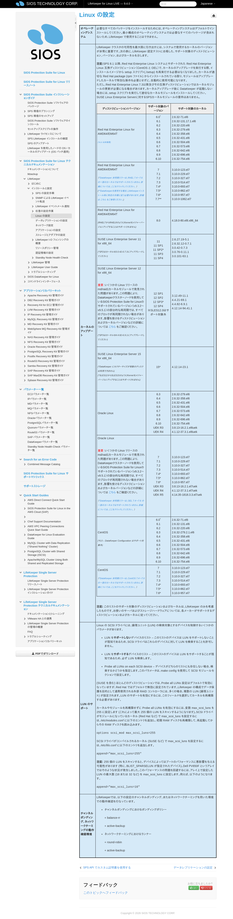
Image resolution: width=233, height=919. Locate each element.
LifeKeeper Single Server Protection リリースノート (48, 582)
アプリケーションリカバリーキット (40, 290)
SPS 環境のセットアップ (38, 116)
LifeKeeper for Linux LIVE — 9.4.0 (110, 3)
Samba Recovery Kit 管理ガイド (43, 366)
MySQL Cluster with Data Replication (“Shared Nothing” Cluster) (46, 544)
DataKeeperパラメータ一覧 (43, 441)
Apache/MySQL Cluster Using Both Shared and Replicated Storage (45, 561)
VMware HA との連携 (37, 618)
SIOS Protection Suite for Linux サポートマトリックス (46, 475)
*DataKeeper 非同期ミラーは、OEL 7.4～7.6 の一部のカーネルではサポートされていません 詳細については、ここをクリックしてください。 (121, 505)
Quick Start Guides (34, 495)
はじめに (34, 183)
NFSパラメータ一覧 (38, 413)
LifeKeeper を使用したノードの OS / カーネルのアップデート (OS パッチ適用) (49, 150)
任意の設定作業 (42, 211)
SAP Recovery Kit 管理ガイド (41, 370)
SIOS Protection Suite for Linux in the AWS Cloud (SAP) (46, 509)
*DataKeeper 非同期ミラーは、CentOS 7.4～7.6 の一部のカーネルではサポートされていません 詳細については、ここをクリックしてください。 (121, 582)
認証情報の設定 (45, 252)
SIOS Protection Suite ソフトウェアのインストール (49, 122)
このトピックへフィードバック (105, 892)
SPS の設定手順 (42, 193)
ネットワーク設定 (44, 225)
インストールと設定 (39, 188)
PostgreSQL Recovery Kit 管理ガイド (46, 351)
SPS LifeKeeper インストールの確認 (48, 138)
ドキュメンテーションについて (43, 169)
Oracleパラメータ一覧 (40, 418)
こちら (112, 326)
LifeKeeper (31, 179)
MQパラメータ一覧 (38, 408)
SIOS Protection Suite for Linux (44, 72)
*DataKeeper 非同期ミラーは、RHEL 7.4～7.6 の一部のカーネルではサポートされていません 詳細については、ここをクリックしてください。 (120, 182)
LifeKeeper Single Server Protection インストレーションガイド (46, 590)
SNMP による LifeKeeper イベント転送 (50, 199)
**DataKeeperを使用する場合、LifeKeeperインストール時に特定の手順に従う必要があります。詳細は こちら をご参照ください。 (121, 195)
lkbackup (33, 174)
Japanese (208, 3)
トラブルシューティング (41, 272)
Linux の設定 (43, 215)
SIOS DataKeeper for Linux (41, 276)
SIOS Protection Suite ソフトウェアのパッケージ (48, 104)
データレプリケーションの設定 (52, 220)
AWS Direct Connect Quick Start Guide (44, 501)
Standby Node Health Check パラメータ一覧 (49, 448)
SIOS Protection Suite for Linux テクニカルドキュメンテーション (45, 162)
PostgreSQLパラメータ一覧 (43, 422)
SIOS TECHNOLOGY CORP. (52, 3)
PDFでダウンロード (45, 653)
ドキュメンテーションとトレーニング (46, 613)
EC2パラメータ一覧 (38, 394)
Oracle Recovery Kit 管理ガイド (43, 346)
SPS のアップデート (38, 143)
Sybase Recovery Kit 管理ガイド (43, 380)
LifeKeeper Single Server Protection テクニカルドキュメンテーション (44, 605)
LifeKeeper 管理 (38, 262)
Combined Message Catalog (41, 464)
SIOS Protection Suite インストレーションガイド (44, 96)
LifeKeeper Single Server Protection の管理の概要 (46, 624)
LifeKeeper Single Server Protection (38, 574)
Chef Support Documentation (42, 521)
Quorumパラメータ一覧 (40, 427)
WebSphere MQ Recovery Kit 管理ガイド (46, 330)
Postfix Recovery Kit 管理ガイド (43, 356)
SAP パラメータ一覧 (39, 437)
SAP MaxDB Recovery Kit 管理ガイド (46, 375)
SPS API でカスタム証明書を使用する (107, 867)
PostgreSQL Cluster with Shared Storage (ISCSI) (44, 552)
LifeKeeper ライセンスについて (42, 134)
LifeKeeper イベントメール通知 (50, 206)
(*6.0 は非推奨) (104, 142)
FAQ (30, 631)
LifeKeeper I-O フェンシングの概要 (50, 241)
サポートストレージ (34, 486)
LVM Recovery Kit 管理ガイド (41, 309)
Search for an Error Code (38, 459)
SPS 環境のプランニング (39, 111)
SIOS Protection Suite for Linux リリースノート (47, 83)
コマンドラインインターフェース (41, 281)
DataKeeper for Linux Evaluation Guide (44, 536)
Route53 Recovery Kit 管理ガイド (44, 361)
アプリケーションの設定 (48, 230)
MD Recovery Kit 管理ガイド (41, 324)
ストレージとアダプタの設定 (50, 234)
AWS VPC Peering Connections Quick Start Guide (43, 527)
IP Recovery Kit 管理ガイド (40, 314)
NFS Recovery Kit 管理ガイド (41, 342)
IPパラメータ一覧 (37, 398)
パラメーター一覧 (31, 389)
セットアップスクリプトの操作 (43, 129)
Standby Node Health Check (49, 257)
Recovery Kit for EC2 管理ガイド (43, 305)
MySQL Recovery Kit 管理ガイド (43, 319)
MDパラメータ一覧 (38, 403)
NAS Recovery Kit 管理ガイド (41, 337)
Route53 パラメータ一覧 (41, 432)
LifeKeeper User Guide (42, 267)
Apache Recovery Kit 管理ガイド (43, 295)
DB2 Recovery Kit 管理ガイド (41, 300)
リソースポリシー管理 (47, 248)
